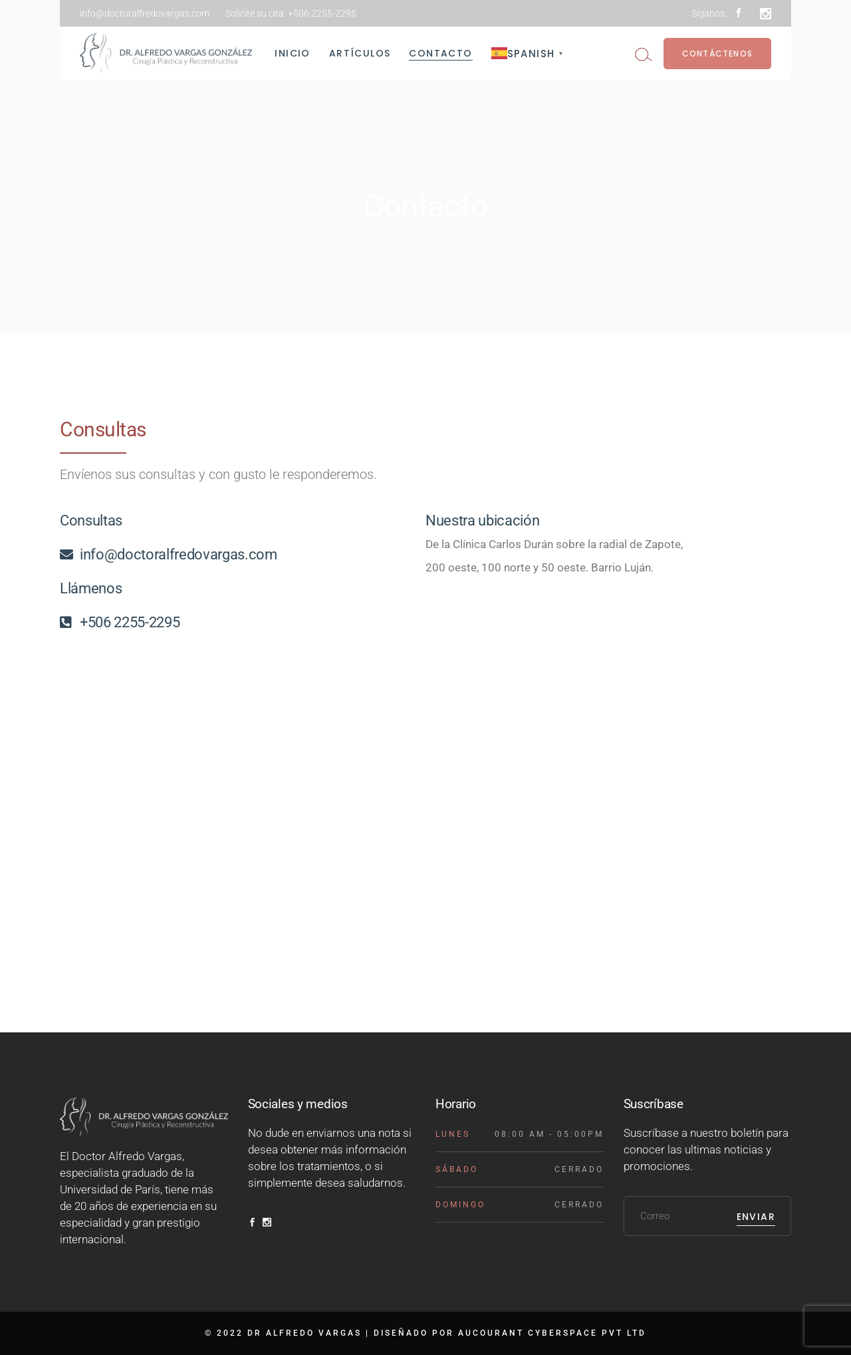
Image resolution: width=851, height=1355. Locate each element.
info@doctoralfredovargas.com (144, 13)
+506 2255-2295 (322, 13)
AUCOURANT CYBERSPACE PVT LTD (552, 1333)
